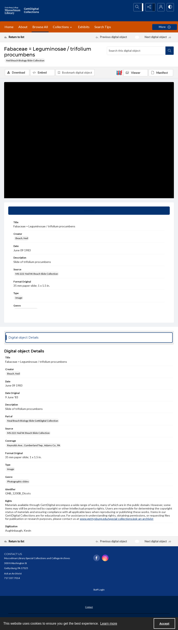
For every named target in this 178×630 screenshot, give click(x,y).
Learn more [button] (108, 623)
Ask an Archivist (13, 574)
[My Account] (159, 7)
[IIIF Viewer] (135, 72)
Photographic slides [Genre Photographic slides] (18, 481)
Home (9, 27)
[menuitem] (89, 607)
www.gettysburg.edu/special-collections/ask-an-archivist (116, 519)
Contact (89, 607)
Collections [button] (63, 26)
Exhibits (84, 27)
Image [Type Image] (18, 298)
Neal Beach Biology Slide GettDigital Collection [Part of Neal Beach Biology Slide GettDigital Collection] (32, 421)
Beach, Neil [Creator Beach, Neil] (21, 238)
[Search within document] (169, 51)
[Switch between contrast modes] (170, 7)
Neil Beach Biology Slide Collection (25, 60)
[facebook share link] (96, 558)
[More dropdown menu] (164, 27)
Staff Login (99, 590)
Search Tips (102, 27)
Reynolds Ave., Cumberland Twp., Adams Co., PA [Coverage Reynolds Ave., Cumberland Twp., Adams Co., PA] (33, 445)
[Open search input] (139, 7)
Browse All (40, 27)
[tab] (89, 211)
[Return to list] (26, 37)
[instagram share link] (105, 558)
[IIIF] (119, 72)
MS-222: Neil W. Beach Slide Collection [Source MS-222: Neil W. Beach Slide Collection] (36, 274)
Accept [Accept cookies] (164, 623)
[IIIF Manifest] (161, 72)
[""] (32, 10)
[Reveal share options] (149, 7)
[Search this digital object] (136, 51)
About (22, 27)
